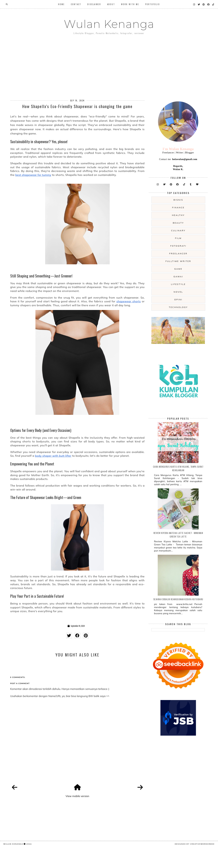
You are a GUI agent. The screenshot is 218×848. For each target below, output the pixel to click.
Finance (178, 207)
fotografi (178, 246)
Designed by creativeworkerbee (195, 844)
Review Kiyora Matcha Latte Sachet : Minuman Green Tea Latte (178, 534)
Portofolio (152, 4)
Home (61, 4)
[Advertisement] (109, 64)
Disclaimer (94, 4)
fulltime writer (178, 261)
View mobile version (77, 796)
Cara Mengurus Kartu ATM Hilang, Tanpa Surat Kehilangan (178, 468)
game (178, 269)
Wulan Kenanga (109, 24)
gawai (178, 276)
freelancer (178, 253)
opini (178, 299)
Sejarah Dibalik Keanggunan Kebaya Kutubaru (178, 599)
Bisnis (178, 200)
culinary (178, 230)
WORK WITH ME (130, 4)
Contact (76, 4)
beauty (178, 223)
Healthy (178, 215)
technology (178, 307)
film (178, 238)
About (111, 4)
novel (178, 292)
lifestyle (178, 284)
